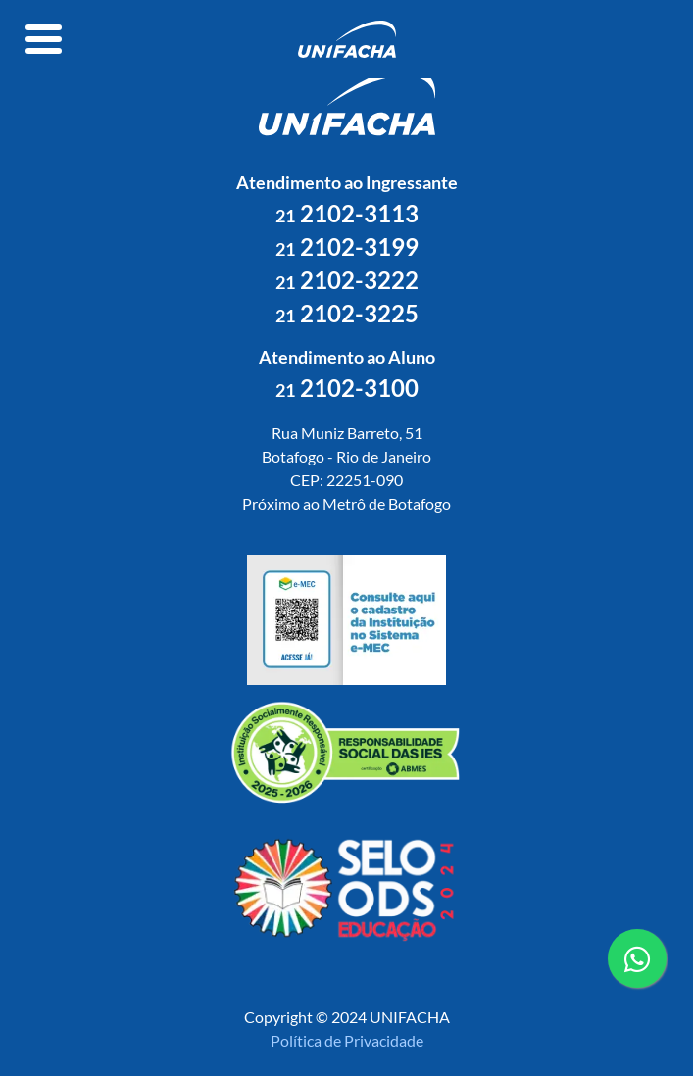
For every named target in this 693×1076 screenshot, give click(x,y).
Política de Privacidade (347, 1040)
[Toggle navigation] (44, 39)
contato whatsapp (637, 966)
